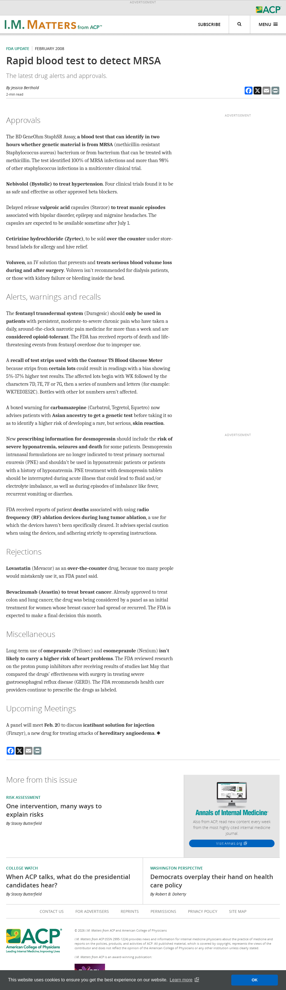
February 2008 (49, 48)
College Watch (22, 868)
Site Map (237, 911)
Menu (268, 24)
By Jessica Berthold (22, 87)
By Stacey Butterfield (24, 823)
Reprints (130, 911)
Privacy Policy (202, 911)
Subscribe (209, 24)
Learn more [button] (181, 979)
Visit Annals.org (229, 843)
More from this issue (41, 780)
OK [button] (255, 980)
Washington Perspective (176, 868)
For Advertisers (92, 911)
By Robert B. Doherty (168, 894)
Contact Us (52, 911)
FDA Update (17, 48)
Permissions (163, 911)
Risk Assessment (23, 797)
